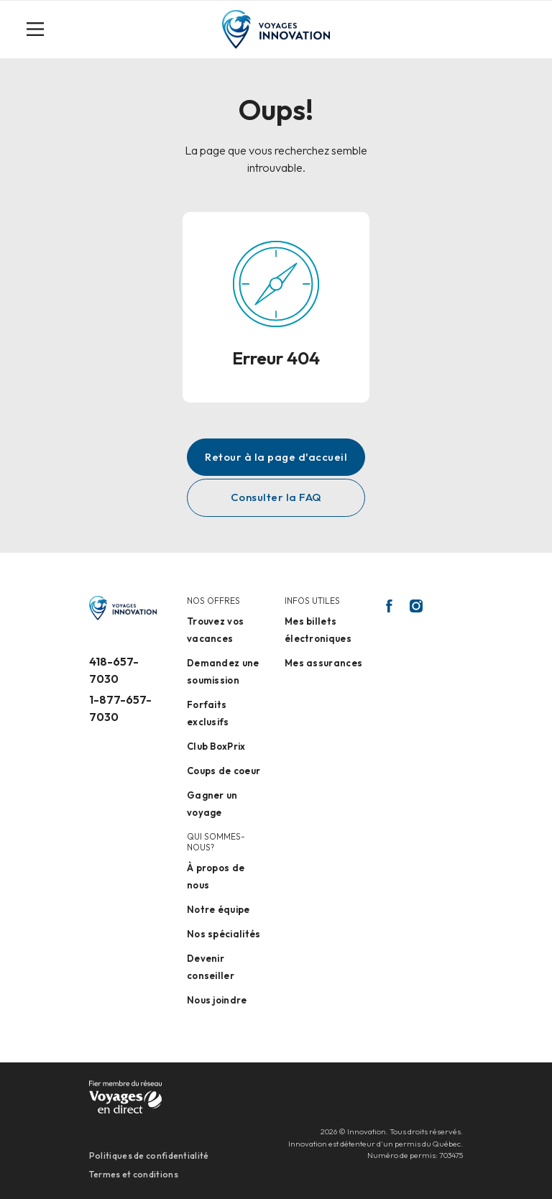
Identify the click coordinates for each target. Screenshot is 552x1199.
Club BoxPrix (216, 746)
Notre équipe (218, 909)
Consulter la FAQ (276, 497)
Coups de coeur (223, 770)
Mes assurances (323, 663)
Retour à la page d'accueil (276, 457)
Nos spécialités (224, 934)
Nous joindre (217, 1000)
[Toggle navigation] (41, 29)
